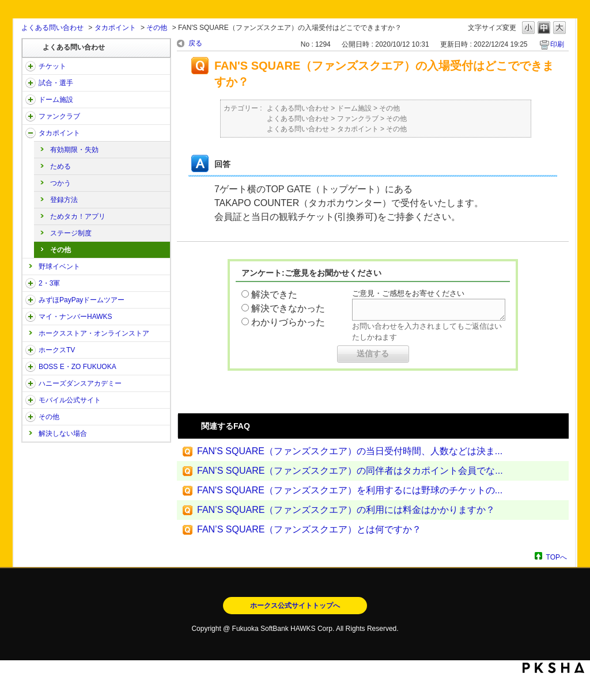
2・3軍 (49, 283)
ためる (60, 166)
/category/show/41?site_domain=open (30, 133)
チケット (52, 66)
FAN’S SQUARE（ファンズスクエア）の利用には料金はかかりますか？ (346, 510)
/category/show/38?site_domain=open (30, 83)
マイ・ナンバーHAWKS (75, 317)
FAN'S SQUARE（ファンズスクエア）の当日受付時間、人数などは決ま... (349, 451)
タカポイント (115, 28)
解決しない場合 (63, 433)
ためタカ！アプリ (77, 216)
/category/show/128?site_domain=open (30, 367)
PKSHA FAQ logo (553, 667)
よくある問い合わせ (52, 28)
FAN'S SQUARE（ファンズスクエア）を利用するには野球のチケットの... (349, 490)
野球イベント (59, 266)
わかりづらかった (288, 322)
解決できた (274, 294)
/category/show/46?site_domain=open (30, 316)
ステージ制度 (71, 233)
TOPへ (556, 557)
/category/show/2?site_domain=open (30, 66)
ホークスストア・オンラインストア (94, 333)
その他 (156, 28)
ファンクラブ (59, 116)
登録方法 (64, 200)
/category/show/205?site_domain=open (30, 350)
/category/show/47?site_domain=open (30, 383)
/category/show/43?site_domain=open (30, 283)
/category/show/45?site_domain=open (30, 300)
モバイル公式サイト (70, 400)
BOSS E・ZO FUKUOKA (77, 367)
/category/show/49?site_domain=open (30, 417)
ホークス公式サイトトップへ (295, 606)
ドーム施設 (56, 100)
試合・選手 (56, 83)
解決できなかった (288, 308)
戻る (195, 43)
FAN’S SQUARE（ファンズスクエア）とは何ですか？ (309, 529)
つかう (60, 183)
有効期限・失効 (74, 150)
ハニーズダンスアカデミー (80, 383)
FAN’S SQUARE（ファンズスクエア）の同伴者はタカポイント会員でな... (350, 470)
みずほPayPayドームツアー (81, 300)
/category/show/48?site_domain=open (30, 400)
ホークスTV (57, 350)
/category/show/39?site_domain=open (30, 99)
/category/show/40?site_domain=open (30, 116)
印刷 (557, 44)
